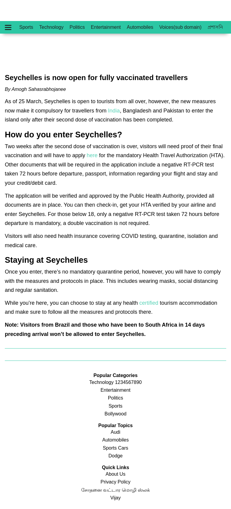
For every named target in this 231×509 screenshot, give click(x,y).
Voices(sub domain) (180, 27)
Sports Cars (115, 448)
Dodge (115, 455)
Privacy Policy (115, 481)
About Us (115, 474)
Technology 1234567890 (115, 382)
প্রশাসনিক (217, 27)
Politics (77, 27)
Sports (26, 27)
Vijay (115, 497)
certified (148, 303)
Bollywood (116, 413)
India (114, 111)
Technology (51, 27)
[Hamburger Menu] (8, 27)
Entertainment (106, 27)
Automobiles (140, 27)
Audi (115, 432)
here (92, 155)
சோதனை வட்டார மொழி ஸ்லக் (115, 490)
